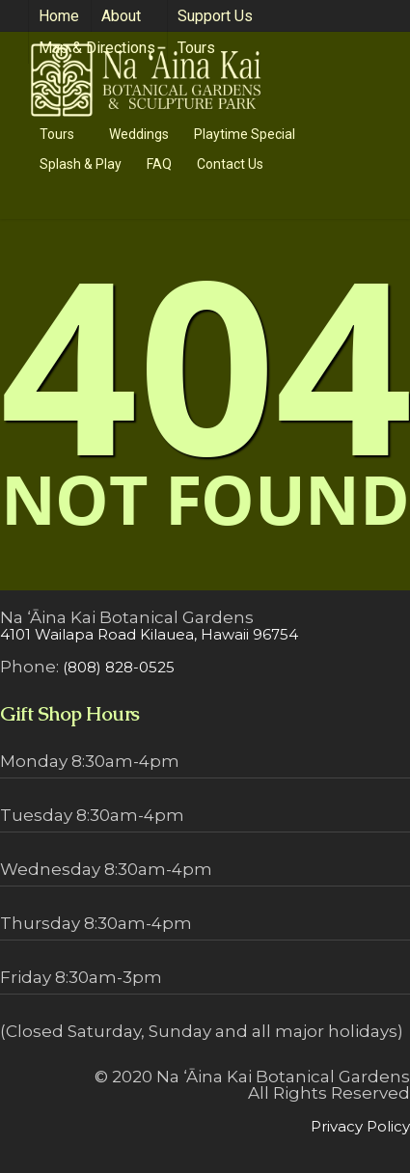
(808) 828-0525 (119, 667)
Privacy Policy (360, 1126)
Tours (205, 48)
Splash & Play (81, 164)
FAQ (159, 164)
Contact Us (230, 164)
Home (59, 16)
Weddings (139, 134)
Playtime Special (244, 134)
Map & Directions (97, 48)
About (129, 16)
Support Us (215, 16)
